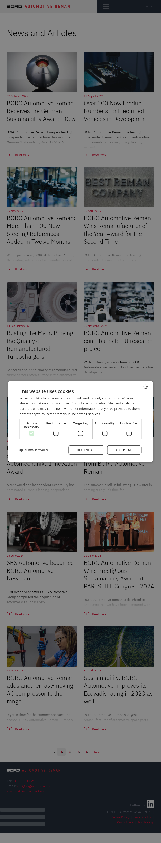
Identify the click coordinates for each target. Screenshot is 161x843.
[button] (33, 450)
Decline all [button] (86, 450)
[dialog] (80, 421)
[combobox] (146, 387)
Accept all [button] (124, 450)
